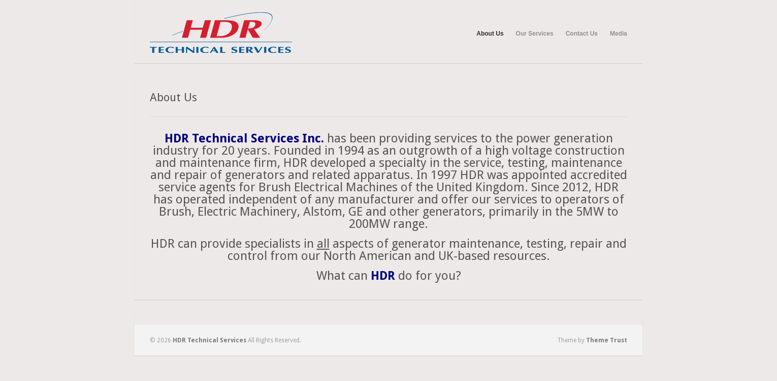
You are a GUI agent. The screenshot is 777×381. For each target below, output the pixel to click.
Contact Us (582, 33)
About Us (489, 33)
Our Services (535, 33)
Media (618, 33)
